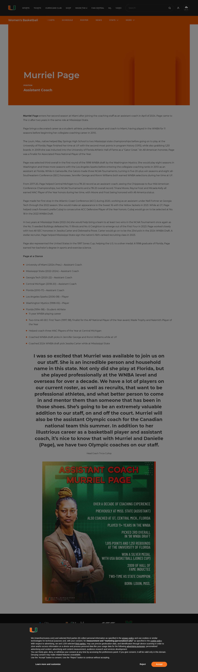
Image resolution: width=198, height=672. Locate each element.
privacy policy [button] (128, 638)
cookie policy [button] (156, 641)
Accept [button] (159, 664)
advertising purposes (136, 646)
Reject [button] (143, 664)
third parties (80, 643)
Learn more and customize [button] (48, 664)
